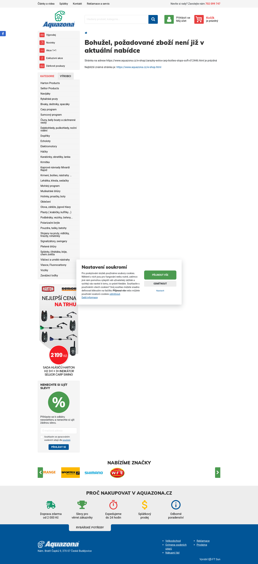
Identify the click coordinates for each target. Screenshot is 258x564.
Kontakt (77, 3)
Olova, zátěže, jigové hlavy (55, 207)
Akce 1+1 (47, 50)
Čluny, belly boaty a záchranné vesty (58, 121)
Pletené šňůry (48, 246)
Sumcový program (51, 114)
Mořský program (50, 185)
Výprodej (47, 35)
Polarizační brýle (50, 222)
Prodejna (202, 544)
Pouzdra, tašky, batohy (53, 228)
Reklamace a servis (98, 3)
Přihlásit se (58, 447)
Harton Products (50, 83)
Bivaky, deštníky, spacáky (55, 104)
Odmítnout (160, 283)
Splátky (63, 3)
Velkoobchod (173, 540)
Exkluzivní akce (51, 58)
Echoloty (45, 141)
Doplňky (45, 135)
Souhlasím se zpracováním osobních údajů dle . (57, 438)
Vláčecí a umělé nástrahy (55, 259)
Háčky (44, 151)
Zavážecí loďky (49, 275)
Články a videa (46, 3)
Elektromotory (48, 146)
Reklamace (203, 540)
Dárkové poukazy (52, 66)
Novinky (47, 42)
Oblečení (45, 201)
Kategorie (47, 76)
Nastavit (160, 290)
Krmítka (45, 162)
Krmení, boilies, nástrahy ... (56, 175)
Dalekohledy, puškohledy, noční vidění (58, 129)
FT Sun (214, 559)
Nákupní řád (172, 552)
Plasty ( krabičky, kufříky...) (55, 212)
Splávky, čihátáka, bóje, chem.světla (53, 253)
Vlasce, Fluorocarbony (53, 265)
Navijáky (45, 93)
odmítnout (115, 294)
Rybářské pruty (49, 98)
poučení (66, 440)
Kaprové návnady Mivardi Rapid (55, 169)
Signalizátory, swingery (53, 241)
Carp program (48, 109)
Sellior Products (49, 88)
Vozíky (44, 270)
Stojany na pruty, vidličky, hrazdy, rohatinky (54, 235)
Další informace (90, 297)
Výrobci (65, 76)
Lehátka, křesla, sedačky (54, 180)
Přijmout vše (160, 275)
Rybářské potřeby (90, 526)
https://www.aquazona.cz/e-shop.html (138, 67)
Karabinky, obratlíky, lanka (55, 156)
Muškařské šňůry (50, 191)
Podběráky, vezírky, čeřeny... (56, 217)
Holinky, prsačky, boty (52, 196)
